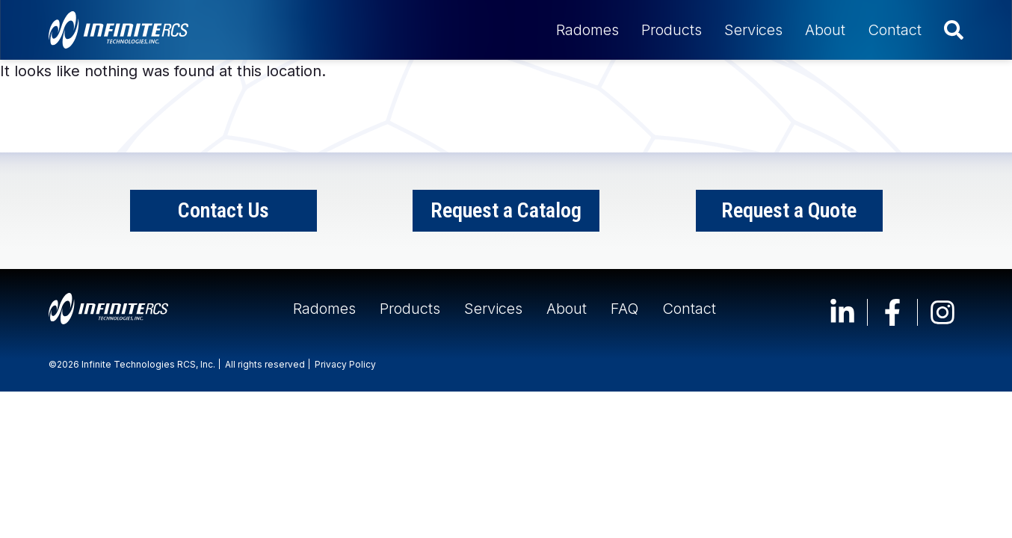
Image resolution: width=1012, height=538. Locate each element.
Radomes (587, 30)
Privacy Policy (345, 364)
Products (671, 30)
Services (753, 30)
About (825, 30)
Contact (895, 30)
